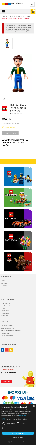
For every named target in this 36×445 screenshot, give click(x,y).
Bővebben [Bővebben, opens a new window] (22, 415)
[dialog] (18, 424)
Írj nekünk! (6, 381)
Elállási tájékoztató (7, 335)
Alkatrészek (5, 313)
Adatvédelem (5, 333)
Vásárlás (4, 322)
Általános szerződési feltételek (11, 330)
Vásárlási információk (7, 328)
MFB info (4, 285)
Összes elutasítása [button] (18, 438)
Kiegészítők (4, 315)
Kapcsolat (4, 283)
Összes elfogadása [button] (18, 433)
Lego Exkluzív (5, 303)
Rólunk (3, 280)
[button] (18, 442)
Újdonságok (5, 310)
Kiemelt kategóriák (8, 299)
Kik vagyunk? (6, 277)
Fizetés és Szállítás (7, 325)
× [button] (34, 406)
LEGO (3, 308)
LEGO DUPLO (5, 305)
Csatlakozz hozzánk (9, 344)
